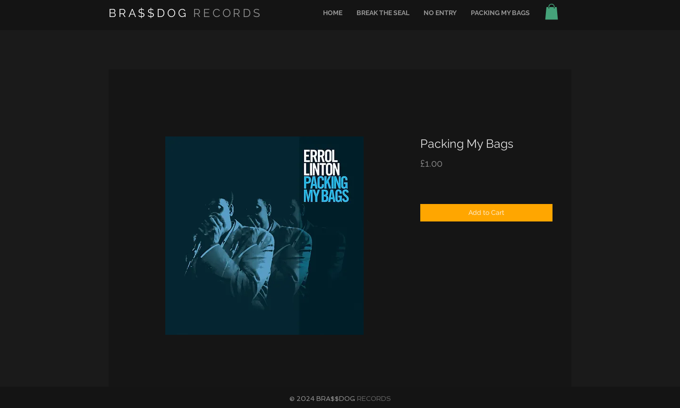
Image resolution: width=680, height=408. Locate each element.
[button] (551, 11)
